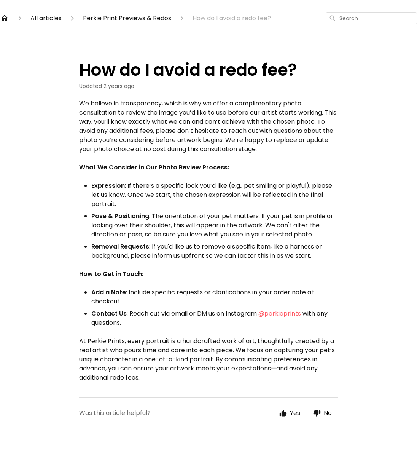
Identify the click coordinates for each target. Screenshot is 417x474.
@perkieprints (279, 313)
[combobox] (371, 18)
